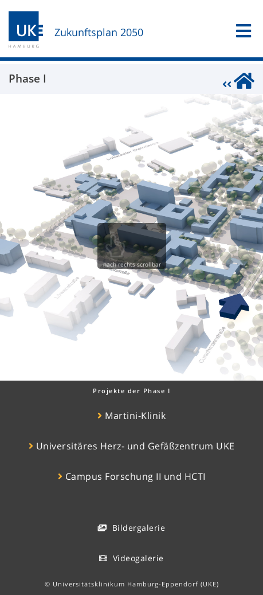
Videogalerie (131, 558)
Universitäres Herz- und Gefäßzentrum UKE (132, 446)
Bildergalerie (131, 527)
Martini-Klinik (131, 415)
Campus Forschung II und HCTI (132, 476)
